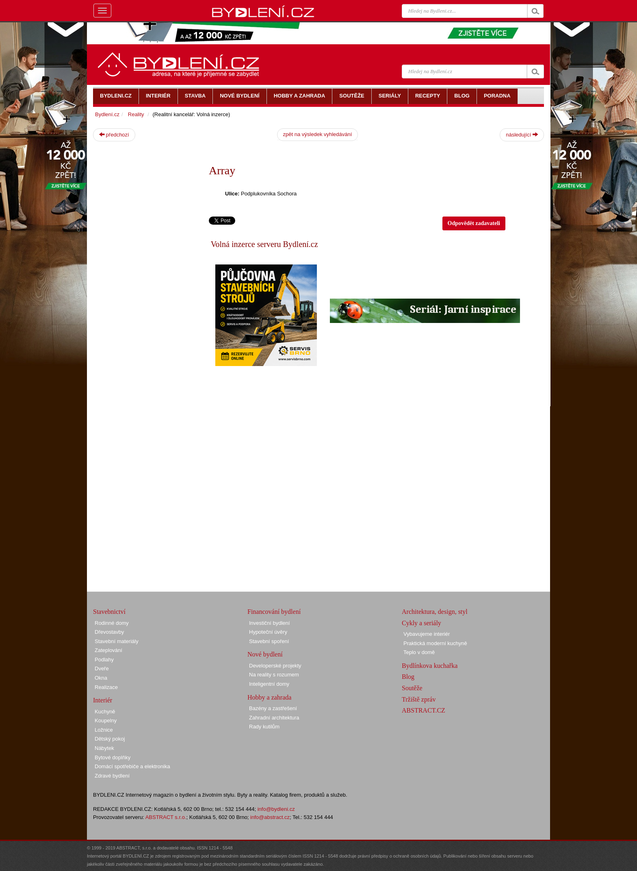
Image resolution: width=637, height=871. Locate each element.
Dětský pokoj (110, 739)
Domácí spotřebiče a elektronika (132, 766)
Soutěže (412, 688)
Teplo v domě (419, 652)
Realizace (106, 687)
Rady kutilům (264, 727)
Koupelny (106, 720)
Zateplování (108, 650)
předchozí (114, 134)
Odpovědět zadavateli (474, 223)
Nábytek (104, 748)
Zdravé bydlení (112, 776)
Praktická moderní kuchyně (435, 643)
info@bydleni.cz (276, 809)
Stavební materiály (117, 641)
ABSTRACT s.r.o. (165, 817)
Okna (101, 678)
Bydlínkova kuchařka (429, 665)
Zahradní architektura (274, 718)
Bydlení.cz (107, 114)
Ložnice (104, 730)
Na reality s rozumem (274, 675)
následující (522, 134)
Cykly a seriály (421, 623)
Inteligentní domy (269, 684)
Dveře (102, 668)
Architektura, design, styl (435, 611)
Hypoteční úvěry (268, 632)
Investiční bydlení (269, 623)
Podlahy (104, 659)
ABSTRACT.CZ (423, 710)
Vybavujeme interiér (426, 634)
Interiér (102, 700)
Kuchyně (105, 711)
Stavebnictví (109, 611)
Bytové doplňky (112, 757)
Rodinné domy (112, 623)
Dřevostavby (109, 632)
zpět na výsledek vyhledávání (317, 134)
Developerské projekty (275, 666)
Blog (408, 676)
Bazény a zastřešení (273, 708)
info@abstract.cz (270, 817)
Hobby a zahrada (269, 697)
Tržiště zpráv (419, 699)
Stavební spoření (269, 641)
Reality (136, 114)
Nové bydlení (265, 654)
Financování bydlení (274, 611)
